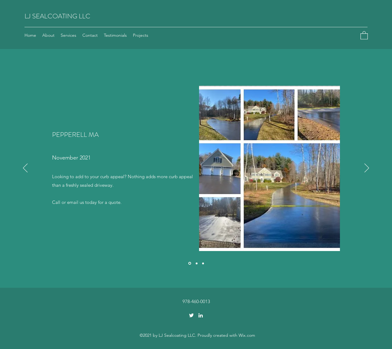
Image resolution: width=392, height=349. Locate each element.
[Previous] (25, 168)
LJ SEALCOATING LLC (57, 16)
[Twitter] (191, 315)
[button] (364, 35)
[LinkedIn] (201, 315)
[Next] (366, 168)
